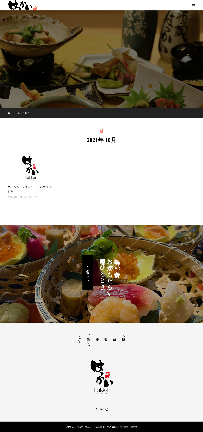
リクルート (79, 339)
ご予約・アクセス (87, 272)
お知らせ (123, 337)
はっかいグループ (28, 197)
